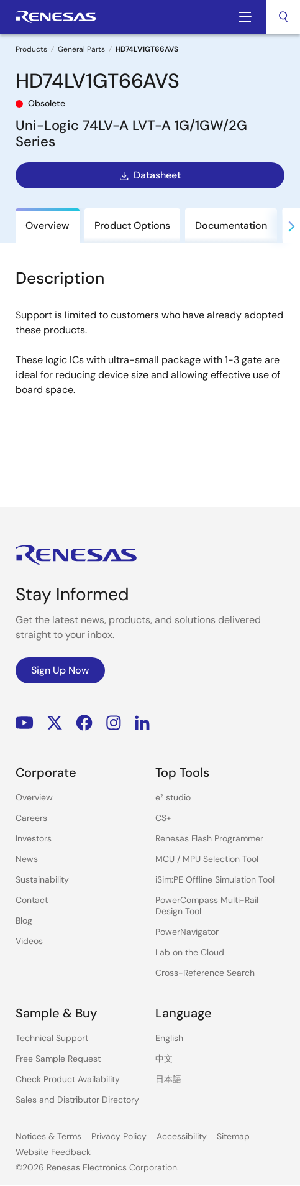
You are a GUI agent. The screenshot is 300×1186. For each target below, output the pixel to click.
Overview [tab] (47, 225)
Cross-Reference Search (205, 972)
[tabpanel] (150, 372)
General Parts (81, 49)
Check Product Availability (68, 1079)
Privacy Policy (119, 1136)
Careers (31, 817)
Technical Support (52, 1038)
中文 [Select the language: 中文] (164, 1058)
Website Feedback (53, 1151)
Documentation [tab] (231, 225)
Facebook (84, 723)
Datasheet (149, 175)
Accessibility (182, 1136)
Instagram (113, 723)
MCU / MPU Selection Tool (206, 858)
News (27, 858)
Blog (24, 920)
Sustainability (42, 879)
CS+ (163, 817)
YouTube (25, 723)
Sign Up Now (60, 670)
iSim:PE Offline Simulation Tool (215, 879)
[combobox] (283, 17)
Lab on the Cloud (189, 952)
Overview (34, 797)
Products (31, 49)
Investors (34, 838)
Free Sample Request (58, 1058)
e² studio (173, 797)
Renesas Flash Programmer (209, 838)
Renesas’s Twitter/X (54, 723)
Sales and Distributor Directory (77, 1099)
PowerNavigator (187, 931)
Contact (32, 900)
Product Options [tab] (132, 225)
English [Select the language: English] (169, 1038)
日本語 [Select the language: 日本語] (168, 1079)
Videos (29, 941)
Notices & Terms (48, 1136)
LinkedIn (142, 723)
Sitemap (233, 1136)
